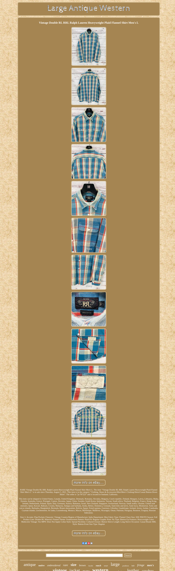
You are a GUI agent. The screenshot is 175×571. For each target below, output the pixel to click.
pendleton (125, 566)
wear (106, 566)
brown (82, 565)
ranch (98, 565)
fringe (140, 565)
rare (65, 565)
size (73, 565)
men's (150, 565)
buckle (90, 566)
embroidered (53, 565)
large (115, 564)
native (41, 565)
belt (133, 566)
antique (30, 564)
